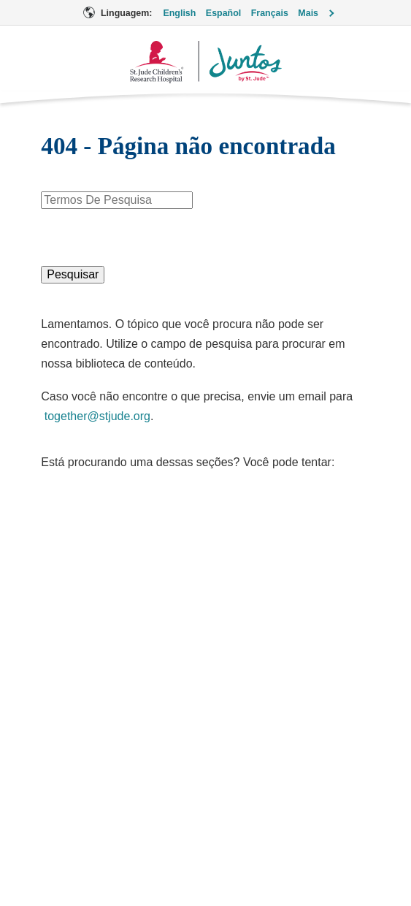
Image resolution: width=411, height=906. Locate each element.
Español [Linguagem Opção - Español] (223, 13)
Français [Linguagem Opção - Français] (269, 13)
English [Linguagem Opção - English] (179, 13)
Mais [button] (308, 13)
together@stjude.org (97, 416)
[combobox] (117, 200)
